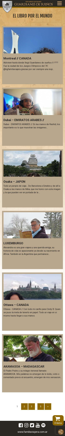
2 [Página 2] (24, 406)
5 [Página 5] (40, 406)
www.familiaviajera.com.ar (32, 431)
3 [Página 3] (31, 406)
